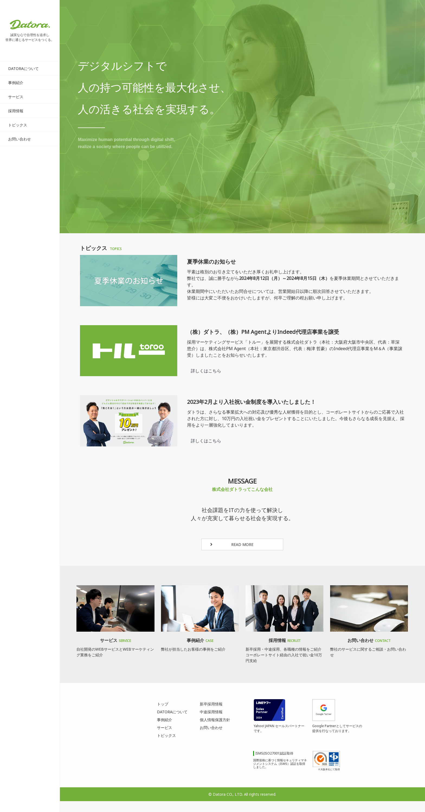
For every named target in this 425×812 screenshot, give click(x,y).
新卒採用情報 (211, 703)
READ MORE (242, 544)
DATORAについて (23, 68)
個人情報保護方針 (215, 719)
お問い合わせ (19, 139)
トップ (162, 703)
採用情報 (15, 110)
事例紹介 (15, 82)
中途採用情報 (211, 711)
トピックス (17, 124)
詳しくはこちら (206, 371)
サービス (15, 96)
